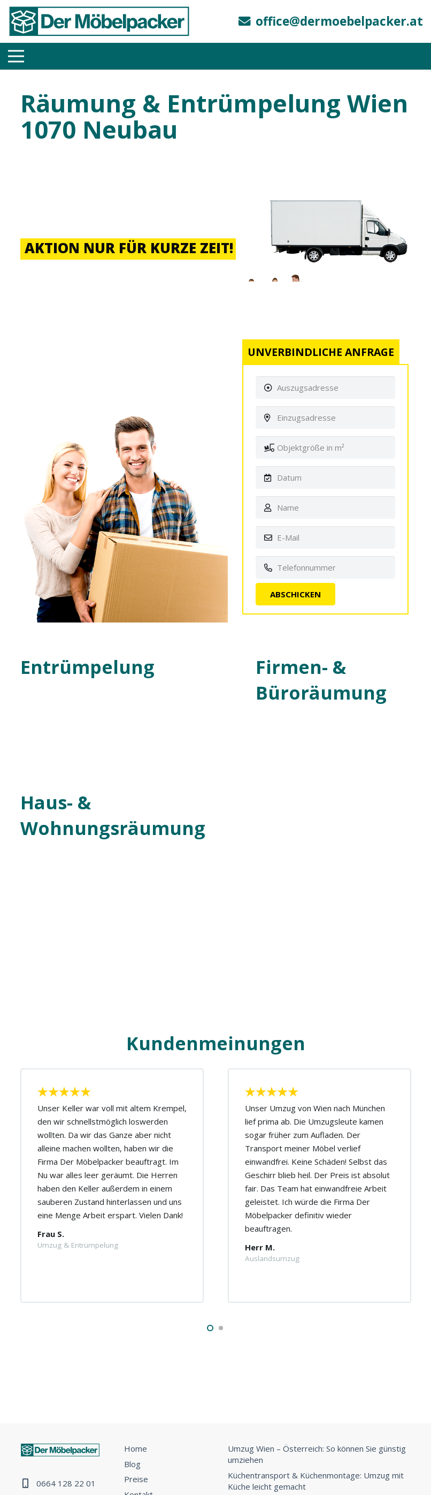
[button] (210, 1328)
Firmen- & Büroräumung (321, 680)
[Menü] (16, 56)
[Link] (99, 21)
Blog (132, 1464)
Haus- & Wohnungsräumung (112, 815)
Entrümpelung (87, 667)
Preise (136, 1479)
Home (135, 1448)
